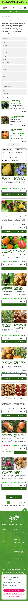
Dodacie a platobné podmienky (19, 543)
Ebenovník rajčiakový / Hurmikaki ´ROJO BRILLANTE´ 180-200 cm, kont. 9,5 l (7, 252)
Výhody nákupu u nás (19, 532)
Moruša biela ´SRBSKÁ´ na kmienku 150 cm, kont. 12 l (7, 288)
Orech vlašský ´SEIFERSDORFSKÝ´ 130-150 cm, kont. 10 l (7, 362)
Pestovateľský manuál (19, 547)
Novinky (19, 152)
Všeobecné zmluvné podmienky (19, 538)
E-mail (3, 566)
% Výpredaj (12, 155)
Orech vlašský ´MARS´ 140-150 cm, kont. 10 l (20, 325)
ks (8, 191)
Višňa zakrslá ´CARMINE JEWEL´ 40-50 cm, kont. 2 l (17, 115)
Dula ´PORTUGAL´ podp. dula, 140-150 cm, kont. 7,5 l (6, 178)
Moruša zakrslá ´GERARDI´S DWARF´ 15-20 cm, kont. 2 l (6, 215)
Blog (2, 541)
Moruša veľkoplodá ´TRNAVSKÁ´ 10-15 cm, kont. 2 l (16, 102)
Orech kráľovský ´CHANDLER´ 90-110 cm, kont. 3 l (6, 399)
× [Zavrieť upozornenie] (26, 2)
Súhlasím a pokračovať (14, 590)
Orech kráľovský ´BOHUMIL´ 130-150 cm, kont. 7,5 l (20, 472)
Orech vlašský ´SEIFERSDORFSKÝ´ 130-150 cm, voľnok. (20, 288)
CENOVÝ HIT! (13, 157)
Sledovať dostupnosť (7, 450)
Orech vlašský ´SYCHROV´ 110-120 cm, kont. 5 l (20, 399)
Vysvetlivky (16, 535)
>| (24, 502)
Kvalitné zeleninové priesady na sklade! (16, 3)
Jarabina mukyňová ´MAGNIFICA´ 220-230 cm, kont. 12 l (7, 472)
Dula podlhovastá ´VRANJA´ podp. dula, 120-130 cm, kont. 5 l (20, 215)
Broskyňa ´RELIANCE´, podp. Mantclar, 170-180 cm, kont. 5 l (7, 436)
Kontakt (3, 544)
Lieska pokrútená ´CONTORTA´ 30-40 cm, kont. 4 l (19, 362)
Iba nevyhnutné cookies (14, 596)
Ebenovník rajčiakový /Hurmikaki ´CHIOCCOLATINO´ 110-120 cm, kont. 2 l (17, 131)
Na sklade (15, 160)
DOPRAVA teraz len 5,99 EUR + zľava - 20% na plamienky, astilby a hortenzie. (12, 2)
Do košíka (7, 194)
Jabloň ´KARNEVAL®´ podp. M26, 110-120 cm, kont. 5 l (19, 252)
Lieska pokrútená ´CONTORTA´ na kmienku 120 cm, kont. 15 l (7, 326)
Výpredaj (3, 538)
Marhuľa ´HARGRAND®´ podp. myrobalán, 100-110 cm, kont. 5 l (20, 436)
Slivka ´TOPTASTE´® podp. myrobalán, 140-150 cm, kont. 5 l (19, 178)
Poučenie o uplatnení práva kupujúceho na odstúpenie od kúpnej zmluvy (19, 552)
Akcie (11, 152)
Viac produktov (14, 497)
